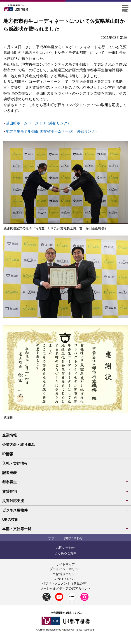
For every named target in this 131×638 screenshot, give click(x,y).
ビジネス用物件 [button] (65, 510)
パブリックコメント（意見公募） (65, 583)
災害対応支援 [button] (65, 501)
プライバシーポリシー (65, 569)
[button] (125, 7)
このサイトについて (65, 579)
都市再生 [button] (65, 482)
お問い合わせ (65, 547)
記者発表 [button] (9, 473)
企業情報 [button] (9, 435)
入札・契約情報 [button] (15, 463)
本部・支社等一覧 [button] (65, 529)
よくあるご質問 (65, 553)
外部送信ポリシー (65, 574)
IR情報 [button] (7, 454)
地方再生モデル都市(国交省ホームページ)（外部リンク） (52, 131)
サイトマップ (65, 564)
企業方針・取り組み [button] (18, 445)
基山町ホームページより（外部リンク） (38, 123)
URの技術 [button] (10, 519)
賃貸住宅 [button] (65, 491)
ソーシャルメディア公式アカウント (65, 588)
